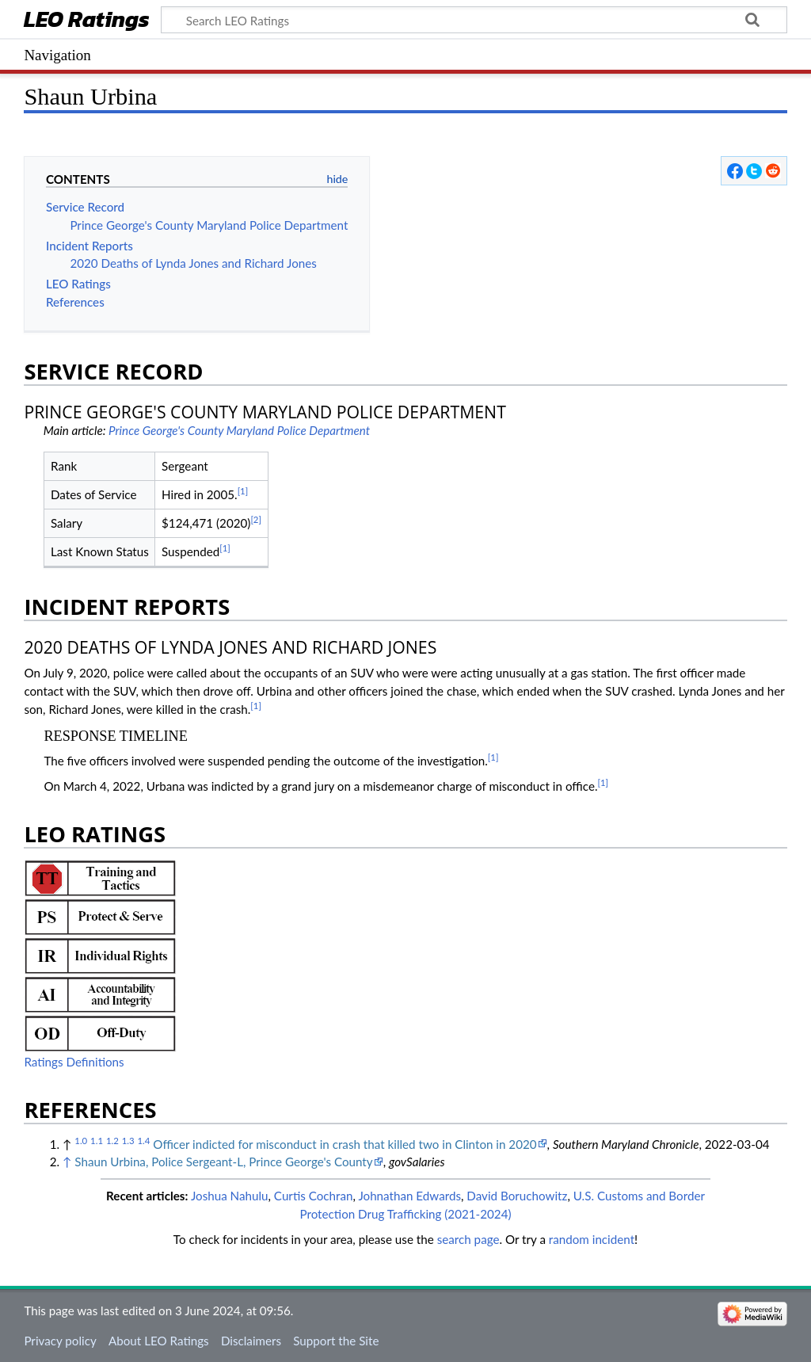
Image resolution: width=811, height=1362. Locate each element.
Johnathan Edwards (409, 1195)
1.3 (128, 1140)
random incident (591, 1239)
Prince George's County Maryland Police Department (239, 430)
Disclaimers (251, 1340)
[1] (243, 491)
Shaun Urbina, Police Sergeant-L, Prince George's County (223, 1161)
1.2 (112, 1140)
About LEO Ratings (159, 1340)
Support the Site (336, 1340)
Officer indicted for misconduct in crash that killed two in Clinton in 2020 (344, 1144)
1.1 (96, 1140)
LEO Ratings (87, 21)
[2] (255, 519)
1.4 (143, 1140)
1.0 (80, 1140)
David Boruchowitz (516, 1195)
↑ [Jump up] (67, 1161)
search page (468, 1239)
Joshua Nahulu (229, 1195)
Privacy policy (60, 1340)
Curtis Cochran (313, 1195)
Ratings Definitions (74, 1062)
